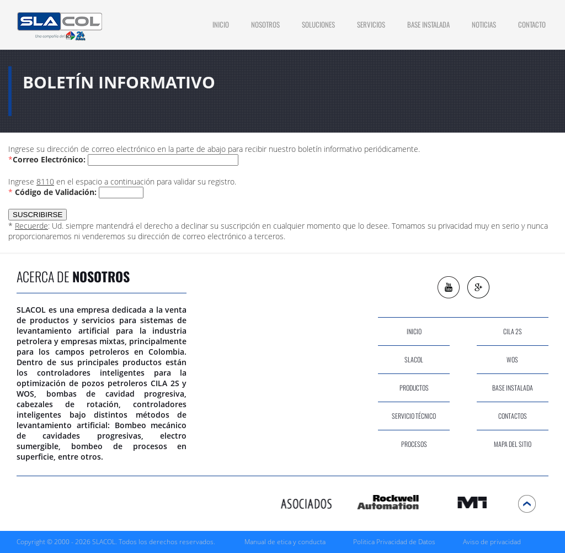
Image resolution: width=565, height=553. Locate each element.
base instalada (512, 387)
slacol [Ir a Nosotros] (413, 359)
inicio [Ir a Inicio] (414, 331)
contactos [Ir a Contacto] (512, 415)
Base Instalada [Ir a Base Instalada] (428, 24)
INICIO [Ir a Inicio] (220, 24)
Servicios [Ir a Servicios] (371, 24)
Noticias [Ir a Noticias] (484, 24)
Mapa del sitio (512, 444)
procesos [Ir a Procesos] (414, 444)
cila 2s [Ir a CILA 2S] (512, 331)
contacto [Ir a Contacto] (532, 24)
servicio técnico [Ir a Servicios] (414, 415)
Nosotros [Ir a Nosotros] (265, 24)
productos (414, 387)
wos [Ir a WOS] (512, 359)
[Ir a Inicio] (59, 25)
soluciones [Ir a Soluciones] (318, 24)
